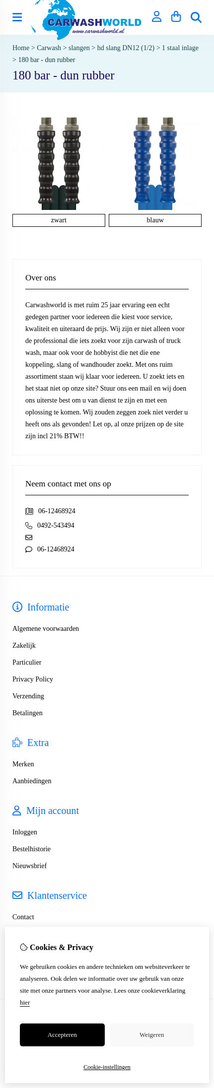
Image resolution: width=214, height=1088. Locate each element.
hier (25, 1002)
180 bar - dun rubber (46, 60)
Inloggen (24, 832)
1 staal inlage (180, 48)
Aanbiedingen (32, 781)
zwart (59, 220)
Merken (23, 764)
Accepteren (62, 1034)
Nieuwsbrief (29, 866)
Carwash (49, 48)
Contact (23, 917)
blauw (155, 220)
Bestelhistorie (31, 849)
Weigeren (152, 1034)
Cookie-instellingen (107, 1067)
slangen (79, 48)
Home (20, 48)
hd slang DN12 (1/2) (126, 48)
